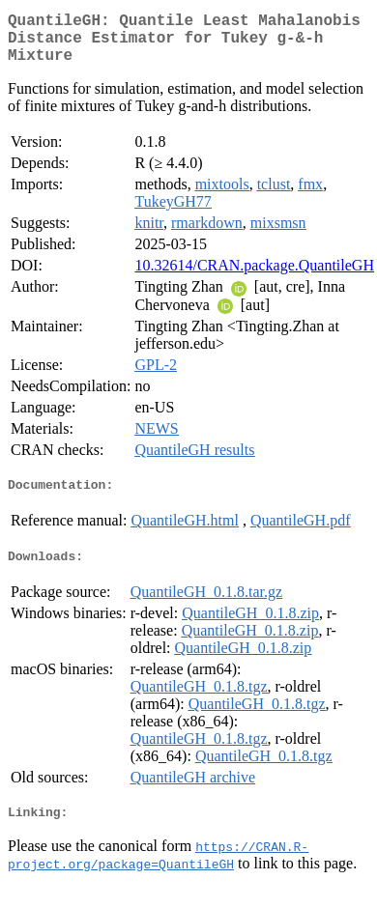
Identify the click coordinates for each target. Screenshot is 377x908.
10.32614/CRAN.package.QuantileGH (254, 277)
